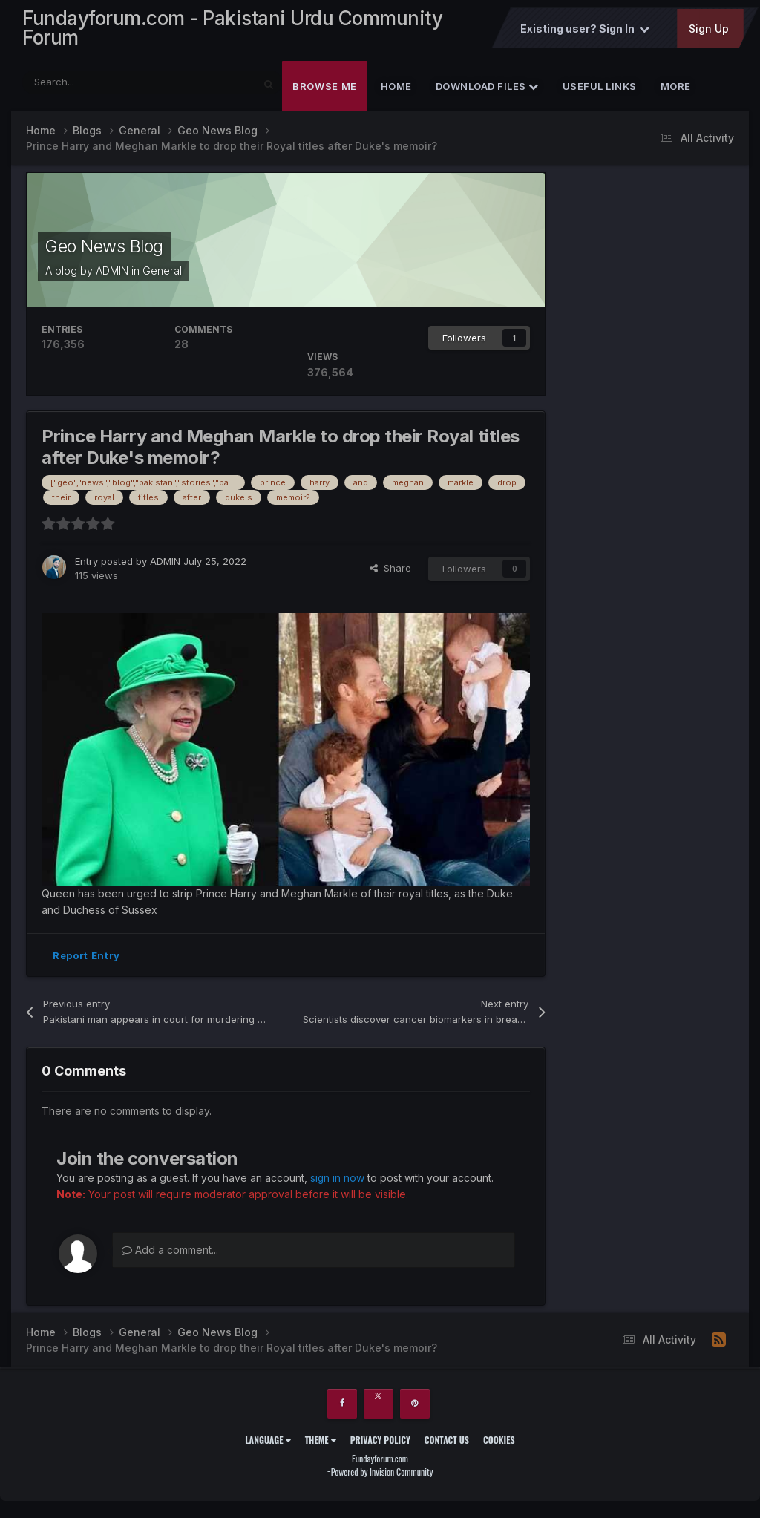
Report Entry (86, 958)
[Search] (102, 85)
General (162, 273)
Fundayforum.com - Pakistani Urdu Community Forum (232, 29)
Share (390, 572)
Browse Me (324, 89)
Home (396, 89)
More (676, 89)
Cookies (499, 1442)
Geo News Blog (107, 249)
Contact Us (447, 1442)
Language (267, 1442)
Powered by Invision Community (382, 1474)
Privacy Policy (380, 1442)
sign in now (337, 1180)
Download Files (487, 89)
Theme (320, 1442)
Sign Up (708, 30)
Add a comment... (170, 1252)
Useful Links (600, 89)
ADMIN (112, 273)
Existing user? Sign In (584, 30)
